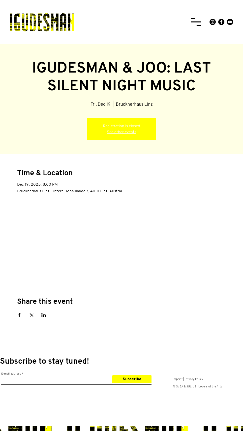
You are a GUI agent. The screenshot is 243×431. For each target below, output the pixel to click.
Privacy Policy (194, 379)
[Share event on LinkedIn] (43, 315)
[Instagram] (213, 22)
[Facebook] (221, 22)
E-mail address (11, 373)
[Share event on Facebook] (19, 315)
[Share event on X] (31, 315)
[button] (196, 22)
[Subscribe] (132, 379)
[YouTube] (230, 22)
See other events (121, 132)
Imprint (177, 379)
